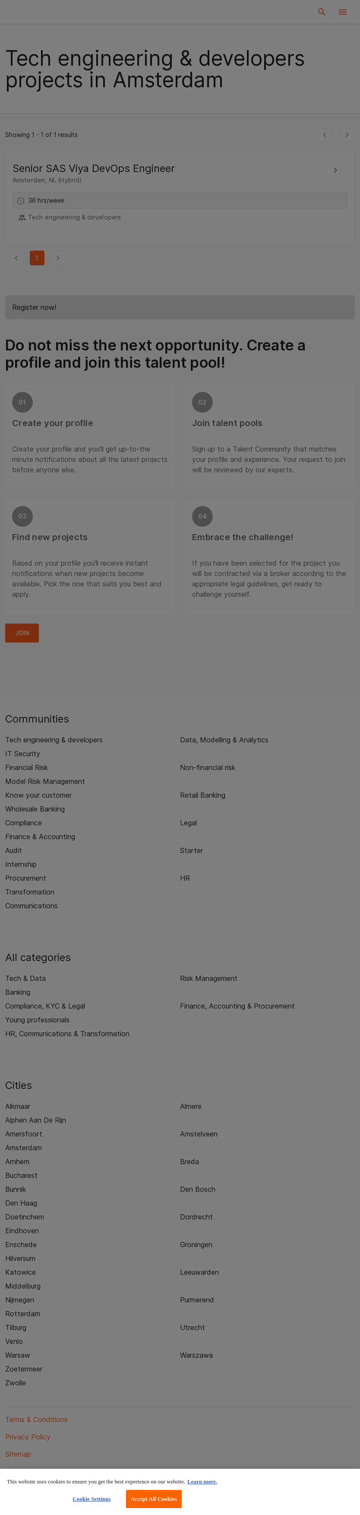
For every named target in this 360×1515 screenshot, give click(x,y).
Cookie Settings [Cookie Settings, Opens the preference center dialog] (92, 1499)
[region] (180, 1492)
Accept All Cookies (154, 1499)
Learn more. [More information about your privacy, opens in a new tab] (202, 1481)
